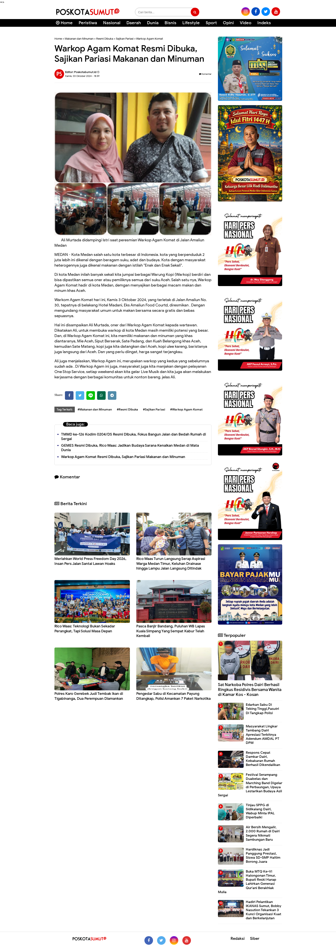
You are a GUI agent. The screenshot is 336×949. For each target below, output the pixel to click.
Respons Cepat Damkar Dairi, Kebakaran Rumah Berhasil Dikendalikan (263, 759)
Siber (254, 938)
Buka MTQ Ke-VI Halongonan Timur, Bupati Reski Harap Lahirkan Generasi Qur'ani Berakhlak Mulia (247, 881)
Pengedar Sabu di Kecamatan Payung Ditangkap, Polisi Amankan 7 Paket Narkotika (173, 696)
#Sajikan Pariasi (154, 409)
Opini (228, 22)
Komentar (205, 74)
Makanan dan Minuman (79, 38)
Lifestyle (191, 22)
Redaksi (238, 938)
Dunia (153, 22)
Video (245, 22)
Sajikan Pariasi (125, 38)
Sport (211, 22)
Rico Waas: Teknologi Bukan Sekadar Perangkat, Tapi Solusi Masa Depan (84, 628)
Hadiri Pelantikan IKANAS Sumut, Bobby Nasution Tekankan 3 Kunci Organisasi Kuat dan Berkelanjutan (263, 910)
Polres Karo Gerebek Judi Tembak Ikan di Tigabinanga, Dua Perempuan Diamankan (88, 696)
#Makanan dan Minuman (95, 409)
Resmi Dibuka (104, 38)
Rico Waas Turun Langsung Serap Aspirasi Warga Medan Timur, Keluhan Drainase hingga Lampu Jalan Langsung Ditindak (170, 563)
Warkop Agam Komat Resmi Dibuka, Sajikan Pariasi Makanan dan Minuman (123, 457)
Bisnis (170, 22)
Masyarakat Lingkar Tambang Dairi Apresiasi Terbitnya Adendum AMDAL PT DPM (262, 734)
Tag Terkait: (65, 409)
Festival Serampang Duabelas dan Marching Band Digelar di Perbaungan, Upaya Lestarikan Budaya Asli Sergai (250, 785)
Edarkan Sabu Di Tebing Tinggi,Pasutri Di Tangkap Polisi (262, 709)
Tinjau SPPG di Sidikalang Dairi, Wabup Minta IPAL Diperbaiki (260, 811)
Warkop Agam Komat (149, 38)
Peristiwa (88, 22)
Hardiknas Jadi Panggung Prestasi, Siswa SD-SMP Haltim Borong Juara (263, 855)
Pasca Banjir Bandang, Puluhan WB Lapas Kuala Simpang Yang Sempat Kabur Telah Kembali (170, 631)
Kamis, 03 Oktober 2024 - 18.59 (82, 76)
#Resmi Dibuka (127, 409)
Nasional (111, 22)
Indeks (264, 22)
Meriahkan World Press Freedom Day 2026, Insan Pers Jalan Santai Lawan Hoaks (90, 561)
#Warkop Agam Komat (186, 409)
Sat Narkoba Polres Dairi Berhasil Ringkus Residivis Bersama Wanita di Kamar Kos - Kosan (249, 689)
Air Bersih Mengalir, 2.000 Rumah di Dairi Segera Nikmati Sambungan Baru (263, 833)
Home (64, 22)
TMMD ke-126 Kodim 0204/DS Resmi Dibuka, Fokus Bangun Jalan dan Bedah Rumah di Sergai (133, 436)
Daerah (133, 22)
